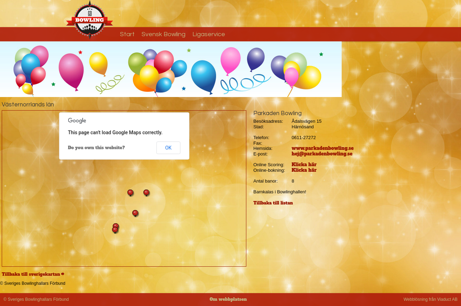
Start (127, 34)
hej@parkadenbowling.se (322, 154)
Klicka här (304, 165)
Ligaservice (208, 34)
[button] (135, 213)
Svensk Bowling (163, 34)
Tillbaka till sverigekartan (31, 274)
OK (168, 148)
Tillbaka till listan (273, 203)
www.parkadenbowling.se (322, 148)
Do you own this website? (96, 148)
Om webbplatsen (228, 299)
